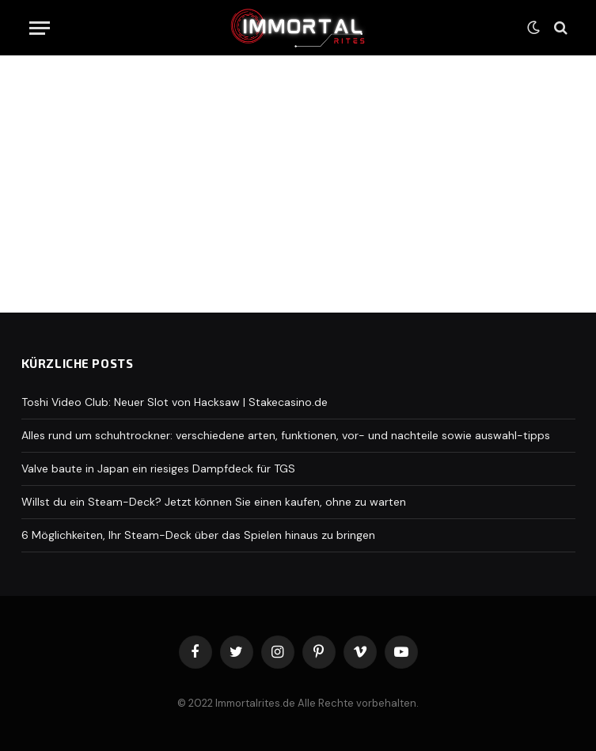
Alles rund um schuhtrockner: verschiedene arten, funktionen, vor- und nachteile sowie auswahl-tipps (285, 435)
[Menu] (39, 28)
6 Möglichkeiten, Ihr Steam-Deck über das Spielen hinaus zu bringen (198, 535)
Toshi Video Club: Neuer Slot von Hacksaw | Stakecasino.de (174, 402)
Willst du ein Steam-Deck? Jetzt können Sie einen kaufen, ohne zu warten (213, 502)
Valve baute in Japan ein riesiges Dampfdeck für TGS (158, 468)
